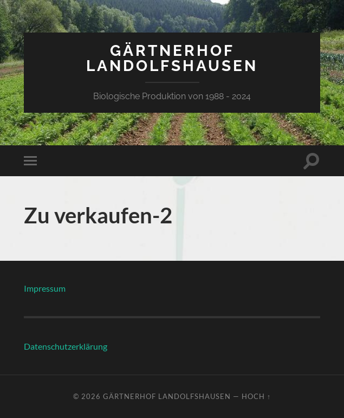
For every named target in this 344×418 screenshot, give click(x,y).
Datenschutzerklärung (65, 346)
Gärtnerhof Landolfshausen (172, 58)
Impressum (45, 288)
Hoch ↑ (256, 396)
